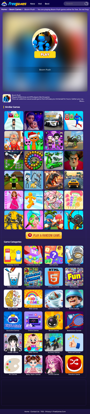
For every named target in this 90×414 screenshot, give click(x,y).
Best (47, 4)
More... (82, 101)
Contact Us (35, 411)
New (32, 4)
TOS (42, 411)
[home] (14, 1)
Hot (40, 4)
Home (4, 9)
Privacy (48, 411)
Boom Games (15, 9)
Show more (11, 404)
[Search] (76, 4)
